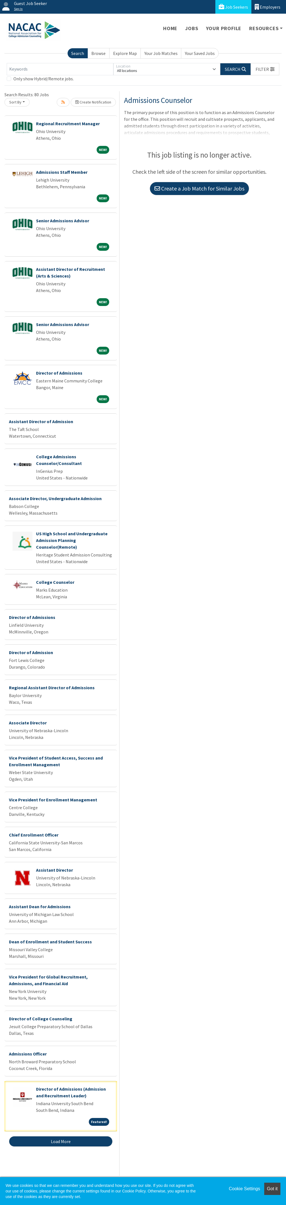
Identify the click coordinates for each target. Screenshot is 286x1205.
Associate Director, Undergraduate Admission (55, 498)
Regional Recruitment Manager (68, 123)
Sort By (15, 102)
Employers (267, 6)
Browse (98, 53)
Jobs (191, 28)
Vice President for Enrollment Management (53, 799)
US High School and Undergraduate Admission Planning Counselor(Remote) (72, 540)
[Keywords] (60, 69)
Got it (272, 1188)
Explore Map (125, 53)
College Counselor (55, 582)
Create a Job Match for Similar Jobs (199, 188)
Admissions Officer (28, 1054)
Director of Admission (31, 652)
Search (77, 53)
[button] (265, 69)
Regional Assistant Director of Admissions (52, 687)
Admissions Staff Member (61, 172)
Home (170, 28)
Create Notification (93, 102)
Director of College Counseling (40, 1018)
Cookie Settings (244, 1188)
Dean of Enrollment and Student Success (50, 941)
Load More (61, 1141)
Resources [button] (263, 28)
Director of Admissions (59, 373)
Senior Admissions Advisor (62, 220)
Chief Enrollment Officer (33, 835)
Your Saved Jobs (200, 53)
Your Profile (224, 28)
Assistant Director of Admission (41, 421)
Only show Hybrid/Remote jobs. (43, 78)
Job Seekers (233, 6)
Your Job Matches (161, 53)
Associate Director (28, 723)
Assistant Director (54, 870)
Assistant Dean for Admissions (40, 906)
